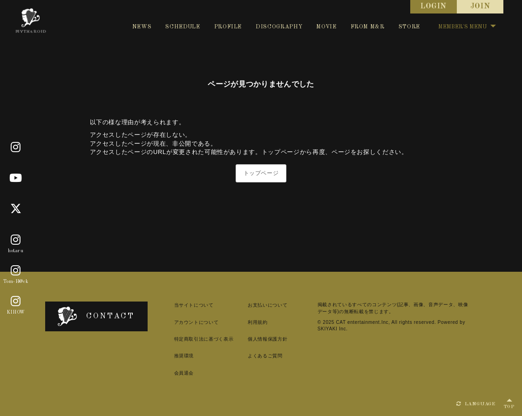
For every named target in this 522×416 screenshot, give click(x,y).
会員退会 (184, 373)
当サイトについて (194, 305)
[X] (16, 209)
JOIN (480, 6)
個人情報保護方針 (267, 339)
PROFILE (228, 27)
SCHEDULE (182, 27)
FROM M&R (368, 27)
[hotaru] (16, 240)
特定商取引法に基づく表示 (204, 339)
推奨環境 (184, 355)
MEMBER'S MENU (467, 27)
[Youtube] (15, 178)
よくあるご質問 (265, 355)
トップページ (261, 173)
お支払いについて (267, 305)
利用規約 (258, 322)
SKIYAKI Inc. (333, 328)
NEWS (142, 27)
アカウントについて (196, 322)
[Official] (16, 147)
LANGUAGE (475, 404)
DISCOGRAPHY (279, 27)
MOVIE (326, 27)
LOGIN (433, 6)
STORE (409, 27)
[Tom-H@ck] (16, 270)
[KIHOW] (16, 301)
